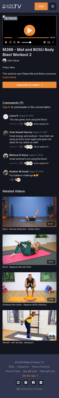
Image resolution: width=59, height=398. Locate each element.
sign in (6, 107)
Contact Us (23, 366)
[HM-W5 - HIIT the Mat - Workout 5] (29, 342)
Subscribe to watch (30, 85)
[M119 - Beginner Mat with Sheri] (29, 267)
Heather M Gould (18, 171)
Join (41, 6)
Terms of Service (41, 366)
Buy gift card (30, 371)
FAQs (11, 366)
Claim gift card (47, 371)
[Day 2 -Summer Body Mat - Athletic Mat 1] (29, 229)
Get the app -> (30, 375)
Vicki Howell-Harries (20, 132)
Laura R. (14, 115)
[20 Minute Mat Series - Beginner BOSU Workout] (29, 304)
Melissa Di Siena (18, 155)
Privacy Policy (13, 371)
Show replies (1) (41, 124)
